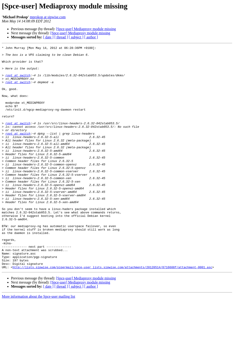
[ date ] (48, 37)
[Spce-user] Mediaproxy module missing (86, 29)
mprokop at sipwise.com (48, 17)
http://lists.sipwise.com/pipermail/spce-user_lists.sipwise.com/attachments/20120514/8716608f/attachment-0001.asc (112, 312)
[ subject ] (76, 37)
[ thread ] (61, 37)
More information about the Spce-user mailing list (38, 341)
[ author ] (91, 37)
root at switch (17, 81)
